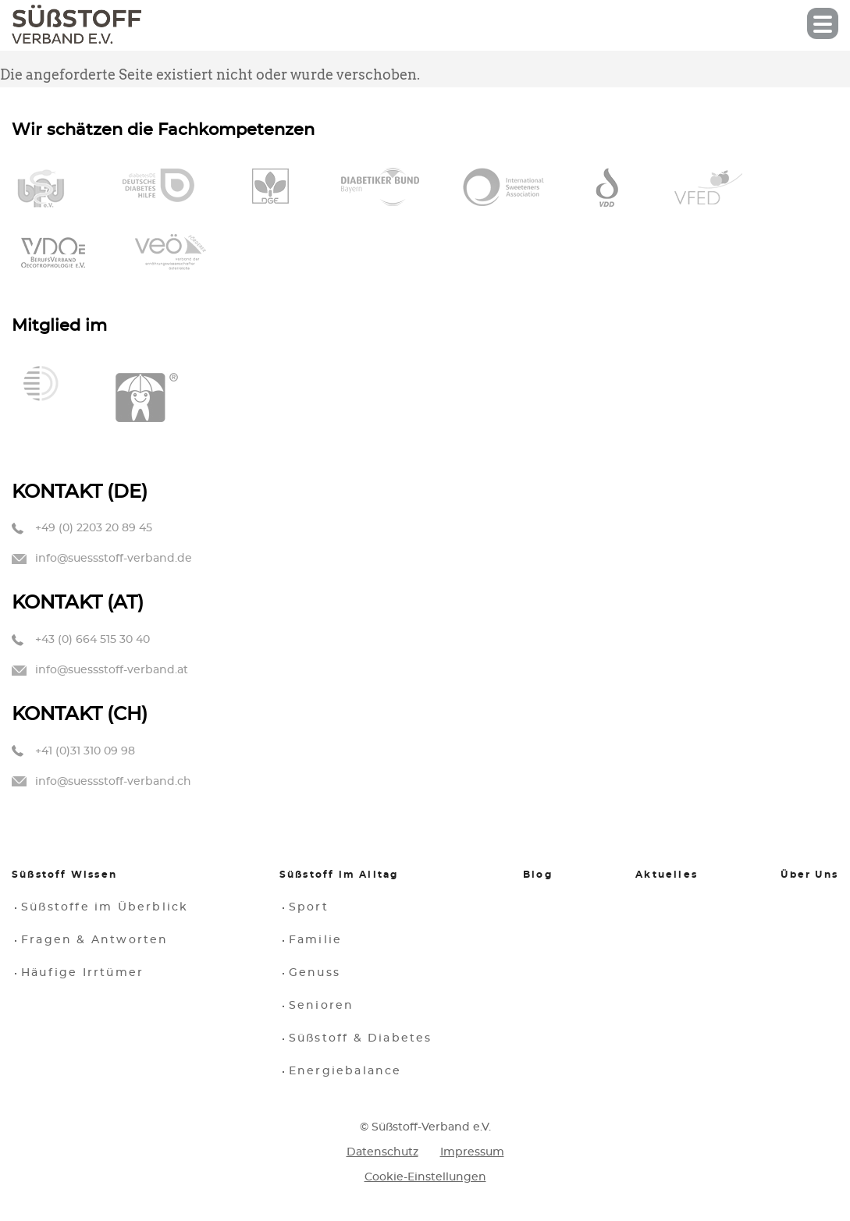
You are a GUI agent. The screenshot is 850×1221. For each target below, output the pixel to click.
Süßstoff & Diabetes (360, 1038)
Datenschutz (382, 1152)
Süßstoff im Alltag (339, 874)
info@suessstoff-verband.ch (113, 781)
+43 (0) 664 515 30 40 (92, 639)
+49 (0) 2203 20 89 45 (93, 528)
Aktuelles (666, 874)
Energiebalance (345, 1071)
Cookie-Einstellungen (425, 1177)
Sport (309, 907)
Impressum (472, 1152)
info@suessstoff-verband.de (113, 558)
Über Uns (809, 874)
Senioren (321, 1005)
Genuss (314, 972)
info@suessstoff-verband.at (111, 670)
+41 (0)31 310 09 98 (85, 751)
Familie (315, 940)
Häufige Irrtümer (82, 972)
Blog (538, 874)
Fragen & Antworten (95, 940)
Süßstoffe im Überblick (104, 907)
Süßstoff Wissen (64, 874)
